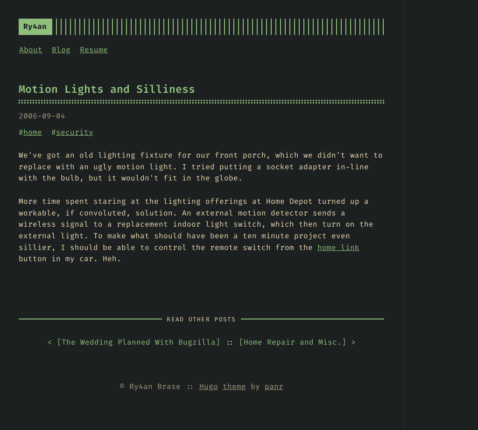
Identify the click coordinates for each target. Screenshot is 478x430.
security (74, 132)
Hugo (208, 386)
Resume (94, 50)
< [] (134, 342)
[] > (297, 342)
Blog (61, 50)
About (30, 50)
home (32, 132)
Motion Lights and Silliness (107, 89)
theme (234, 386)
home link (338, 247)
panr (274, 386)
